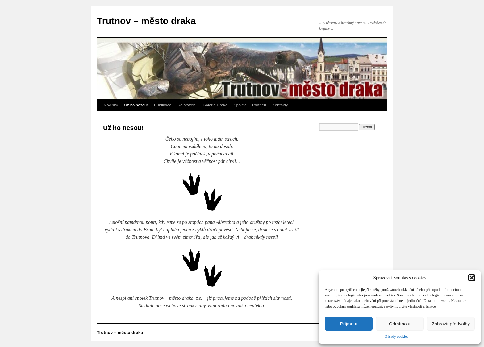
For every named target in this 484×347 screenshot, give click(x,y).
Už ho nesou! (136, 105)
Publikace (162, 105)
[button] (472, 278)
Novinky (111, 105)
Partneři (259, 105)
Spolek (240, 105)
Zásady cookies (396, 336)
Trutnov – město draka (146, 21)
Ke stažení (186, 105)
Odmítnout (400, 323)
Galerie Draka (215, 105)
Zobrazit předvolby (451, 323)
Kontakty (280, 105)
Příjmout (348, 323)
